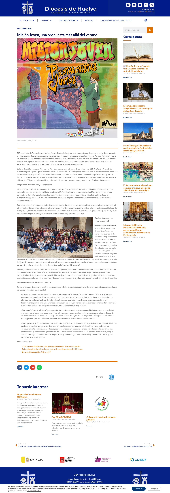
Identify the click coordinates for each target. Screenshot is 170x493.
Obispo (46, 20)
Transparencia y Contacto (115, 20)
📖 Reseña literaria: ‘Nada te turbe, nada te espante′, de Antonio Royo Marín (136, 68)
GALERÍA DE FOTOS (61, 417)
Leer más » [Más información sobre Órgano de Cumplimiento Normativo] (20, 426)
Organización (68, 20)
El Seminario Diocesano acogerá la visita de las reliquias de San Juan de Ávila (138, 108)
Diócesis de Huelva (71, 8)
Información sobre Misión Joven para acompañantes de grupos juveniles (51, 346)
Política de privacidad (81, 486)
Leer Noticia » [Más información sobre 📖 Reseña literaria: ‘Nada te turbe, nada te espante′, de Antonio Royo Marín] (127, 77)
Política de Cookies (98, 486)
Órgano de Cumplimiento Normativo (29, 395)
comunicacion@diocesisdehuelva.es (141, 12)
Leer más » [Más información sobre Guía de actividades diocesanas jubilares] (89, 426)
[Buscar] (150, 30)
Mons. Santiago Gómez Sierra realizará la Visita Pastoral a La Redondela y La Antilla (137, 148)
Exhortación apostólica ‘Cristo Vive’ (36, 352)
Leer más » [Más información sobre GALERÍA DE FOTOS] (55, 434)
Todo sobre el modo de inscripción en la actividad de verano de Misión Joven (52, 349)
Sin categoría (24, 28)
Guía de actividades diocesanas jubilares (100, 418)
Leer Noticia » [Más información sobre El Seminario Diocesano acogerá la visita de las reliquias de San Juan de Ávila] (127, 117)
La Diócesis (26, 20)
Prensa (89, 20)
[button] (19, 367)
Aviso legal (66, 486)
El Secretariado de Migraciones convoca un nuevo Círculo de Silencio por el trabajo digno (137, 188)
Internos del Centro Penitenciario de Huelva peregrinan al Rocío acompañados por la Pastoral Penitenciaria (136, 230)
